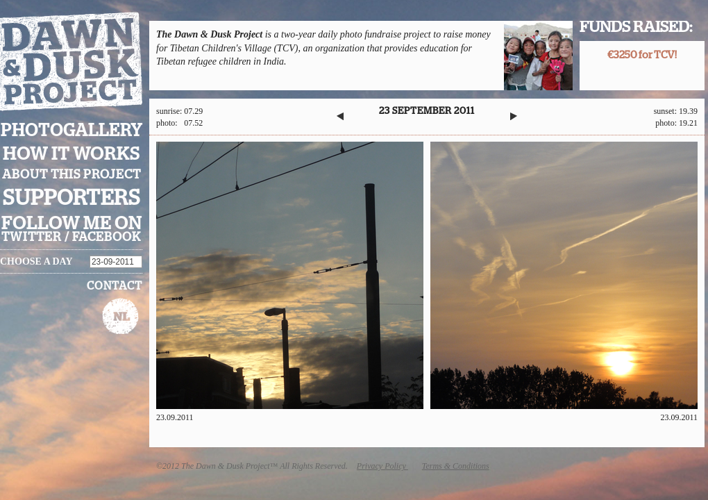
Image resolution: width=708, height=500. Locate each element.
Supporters (71, 198)
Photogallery (71, 131)
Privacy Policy (382, 466)
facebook (106, 237)
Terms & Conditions (455, 466)
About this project (71, 175)
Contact (114, 286)
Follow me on (71, 224)
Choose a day (36, 261)
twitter (31, 237)
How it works (71, 154)
